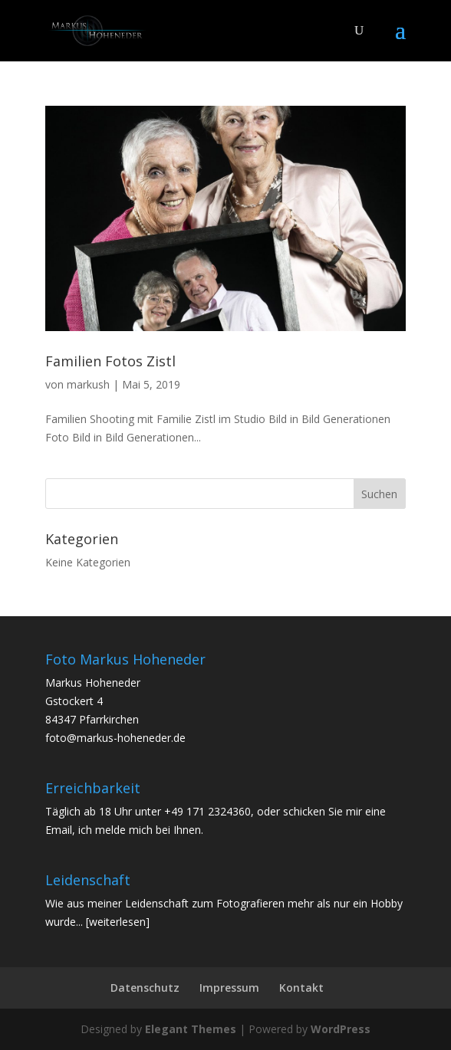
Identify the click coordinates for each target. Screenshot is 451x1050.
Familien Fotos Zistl (110, 361)
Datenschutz (144, 987)
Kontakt (301, 987)
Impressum (229, 987)
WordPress (340, 1029)
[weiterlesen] (118, 921)
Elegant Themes (190, 1029)
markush (88, 384)
